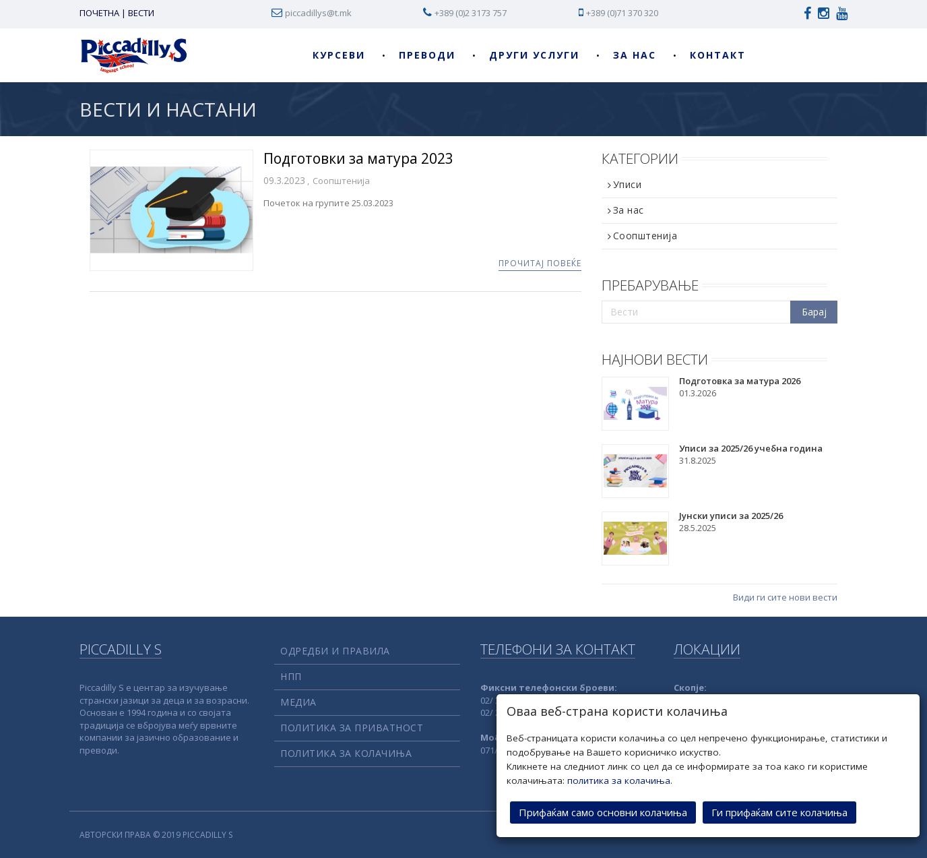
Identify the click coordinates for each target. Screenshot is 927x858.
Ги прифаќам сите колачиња (779, 811)
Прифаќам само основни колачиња (603, 811)
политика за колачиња (618, 780)
